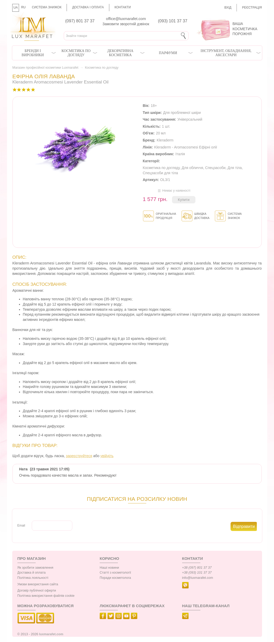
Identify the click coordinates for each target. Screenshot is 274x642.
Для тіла (234, 168)
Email (21, 525)
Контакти (122, 7)
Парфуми (168, 53)
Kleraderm (165, 140)
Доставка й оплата (31, 572)
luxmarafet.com (51, 634)
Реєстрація (252, 7)
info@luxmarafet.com (197, 578)
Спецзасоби (215, 168)
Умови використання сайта (37, 584)
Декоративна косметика (120, 53)
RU (23, 7)
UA (16, 7)
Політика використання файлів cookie (46, 596)
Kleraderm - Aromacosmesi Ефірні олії (185, 147)
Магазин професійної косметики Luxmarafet (45, 67)
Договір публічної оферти (36, 590)
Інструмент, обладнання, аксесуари (226, 53)
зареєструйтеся (79, 456)
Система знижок (47, 7)
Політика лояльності (32, 578)
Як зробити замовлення (35, 567)
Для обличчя (192, 168)
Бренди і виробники (33, 53)
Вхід (227, 7)
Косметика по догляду (75, 53)
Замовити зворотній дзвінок (126, 24)
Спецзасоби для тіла (160, 173)
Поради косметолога (115, 578)
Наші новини (109, 567)
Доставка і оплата (88, 7)
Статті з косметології (115, 572)
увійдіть (106, 456)
